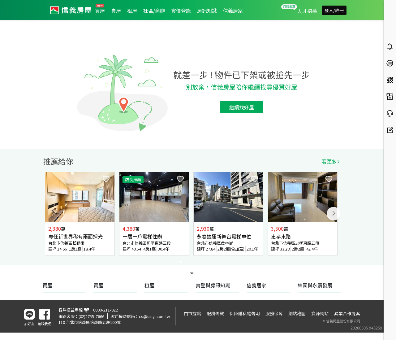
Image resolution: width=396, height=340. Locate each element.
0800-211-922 (105, 310)
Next (333, 213)
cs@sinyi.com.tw (154, 316)
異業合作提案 (347, 313)
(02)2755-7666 (91, 316)
